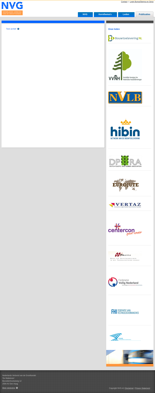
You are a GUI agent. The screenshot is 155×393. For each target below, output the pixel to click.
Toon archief (11, 29)
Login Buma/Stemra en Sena (141, 2)
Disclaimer (129, 388)
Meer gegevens (8, 388)
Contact (124, 2)
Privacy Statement (142, 388)
